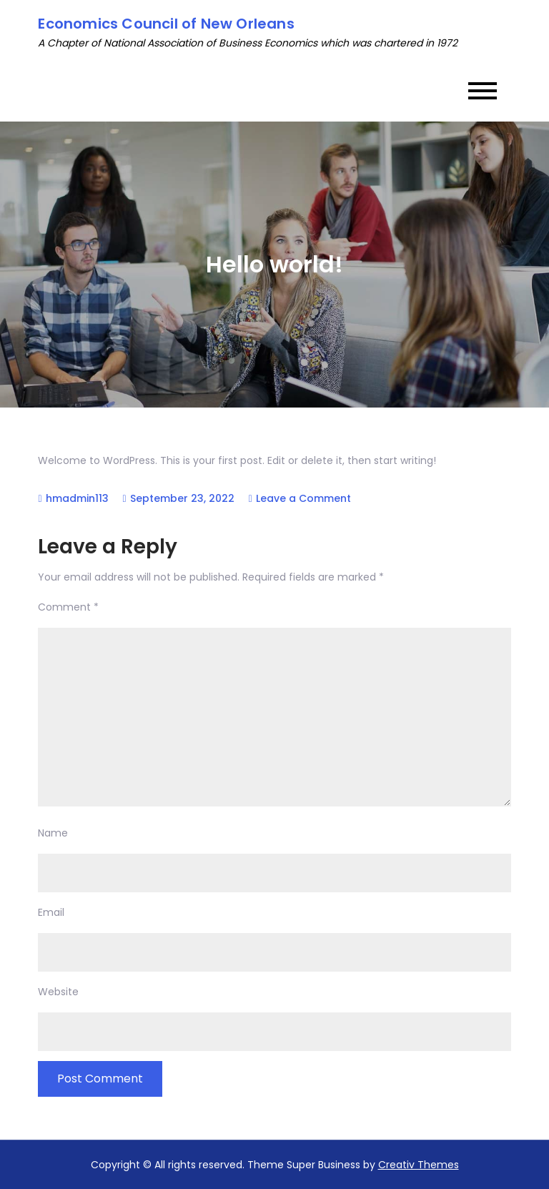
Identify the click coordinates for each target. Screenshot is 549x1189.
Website (58, 992)
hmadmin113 (77, 498)
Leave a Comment (303, 498)
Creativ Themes (418, 1165)
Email (51, 912)
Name (53, 833)
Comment (68, 607)
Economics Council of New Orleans (166, 24)
